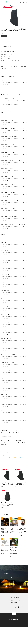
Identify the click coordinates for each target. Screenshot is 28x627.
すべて (4, 457)
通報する (8, 452)
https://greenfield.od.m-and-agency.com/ (12, 104)
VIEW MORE (7, 582)
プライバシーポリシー (14, 597)
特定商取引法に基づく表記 (14, 600)
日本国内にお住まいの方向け (6, 46)
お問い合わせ (14, 602)
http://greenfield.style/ (7, 436)
